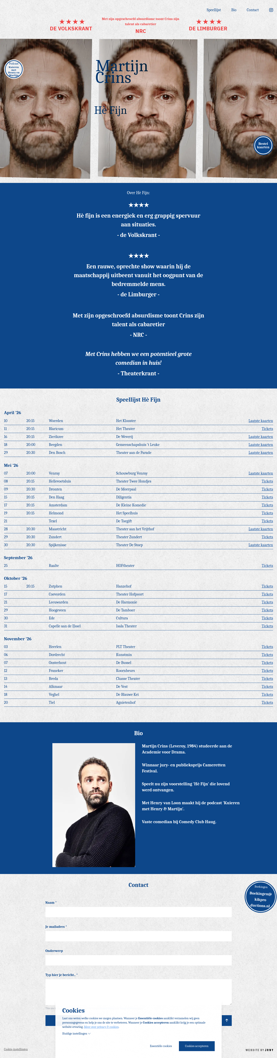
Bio (233, 10)
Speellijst (214, 10)
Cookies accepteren (196, 1046)
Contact (253, 10)
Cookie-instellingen (16, 1049)
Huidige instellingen (76, 1033)
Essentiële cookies (161, 1046)
